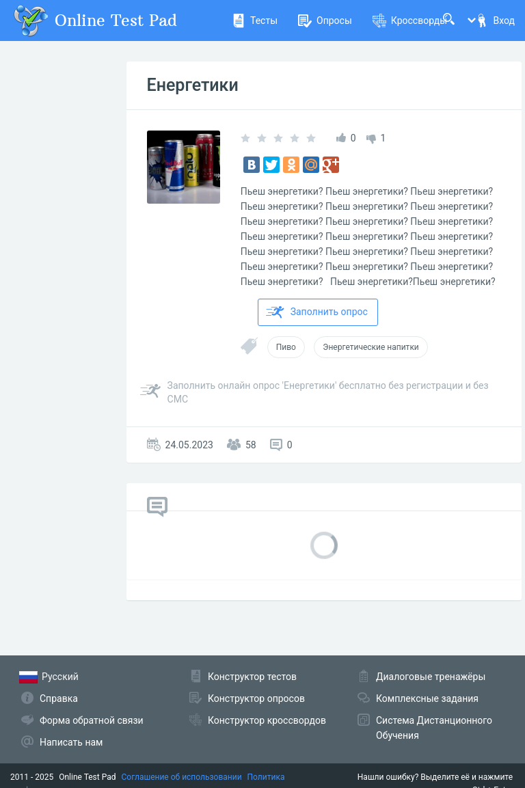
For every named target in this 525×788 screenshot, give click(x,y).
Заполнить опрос (317, 312)
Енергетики (193, 85)
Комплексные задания (427, 698)
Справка (59, 698)
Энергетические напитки (370, 347)
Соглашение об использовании (182, 777)
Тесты (255, 20)
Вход (495, 20)
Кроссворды (410, 20)
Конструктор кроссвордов (267, 720)
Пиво (286, 347)
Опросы (325, 20)
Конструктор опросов (256, 698)
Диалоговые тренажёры (430, 676)
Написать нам (71, 742)
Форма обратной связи (92, 720)
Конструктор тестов (252, 676)
